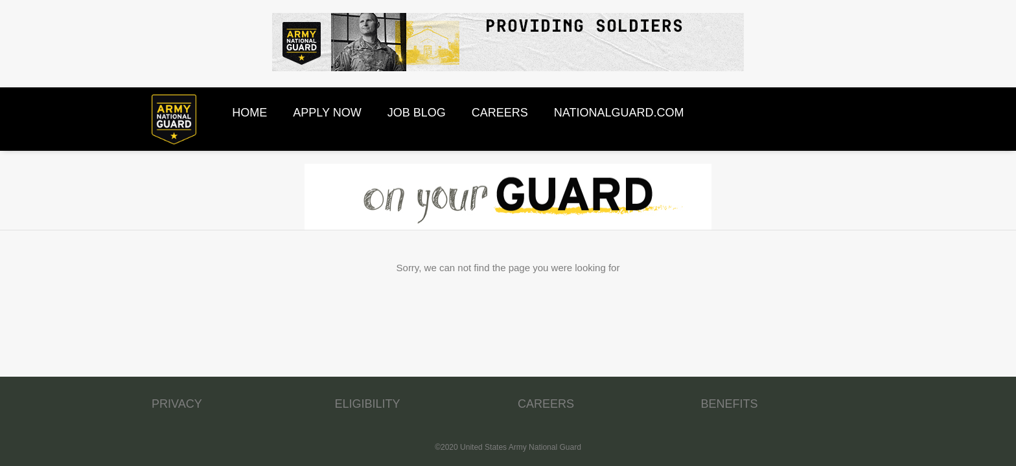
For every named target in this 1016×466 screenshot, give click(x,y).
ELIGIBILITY (367, 403)
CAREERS (546, 403)
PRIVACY (177, 403)
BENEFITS (729, 403)
